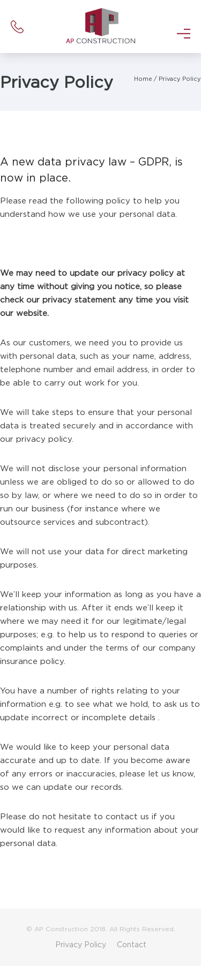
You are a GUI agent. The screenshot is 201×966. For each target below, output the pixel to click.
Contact (131, 944)
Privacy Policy (180, 79)
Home (143, 79)
